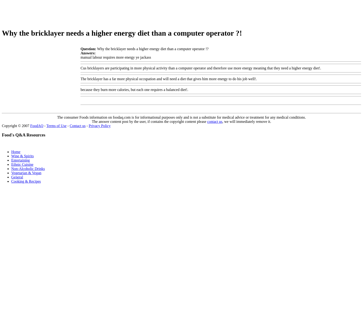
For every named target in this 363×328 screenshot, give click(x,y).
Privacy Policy (100, 126)
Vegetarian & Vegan (26, 173)
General (17, 177)
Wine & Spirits (22, 156)
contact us (214, 122)
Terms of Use (56, 126)
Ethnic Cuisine (22, 164)
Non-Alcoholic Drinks (28, 169)
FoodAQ (36, 126)
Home (15, 152)
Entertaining (20, 160)
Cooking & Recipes (26, 181)
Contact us (77, 126)
